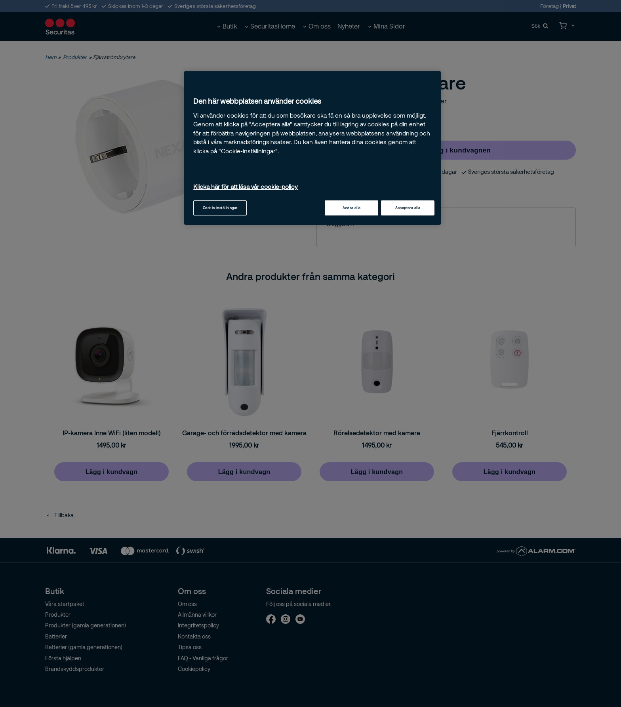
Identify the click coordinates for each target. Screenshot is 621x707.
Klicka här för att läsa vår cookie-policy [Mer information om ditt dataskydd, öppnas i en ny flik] (245, 186)
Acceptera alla (408, 208)
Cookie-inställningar (220, 208)
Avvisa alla (352, 208)
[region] (312, 148)
